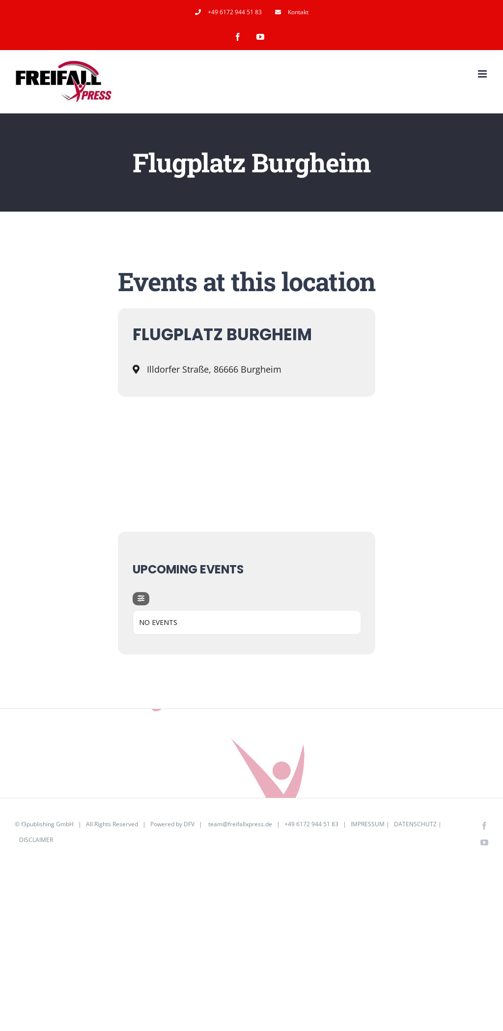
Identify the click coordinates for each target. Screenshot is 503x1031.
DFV (189, 824)
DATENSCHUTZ (415, 824)
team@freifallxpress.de (240, 824)
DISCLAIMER (36, 840)
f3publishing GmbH (47, 824)
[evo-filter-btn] (141, 598)
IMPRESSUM (368, 824)
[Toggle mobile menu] (483, 74)
